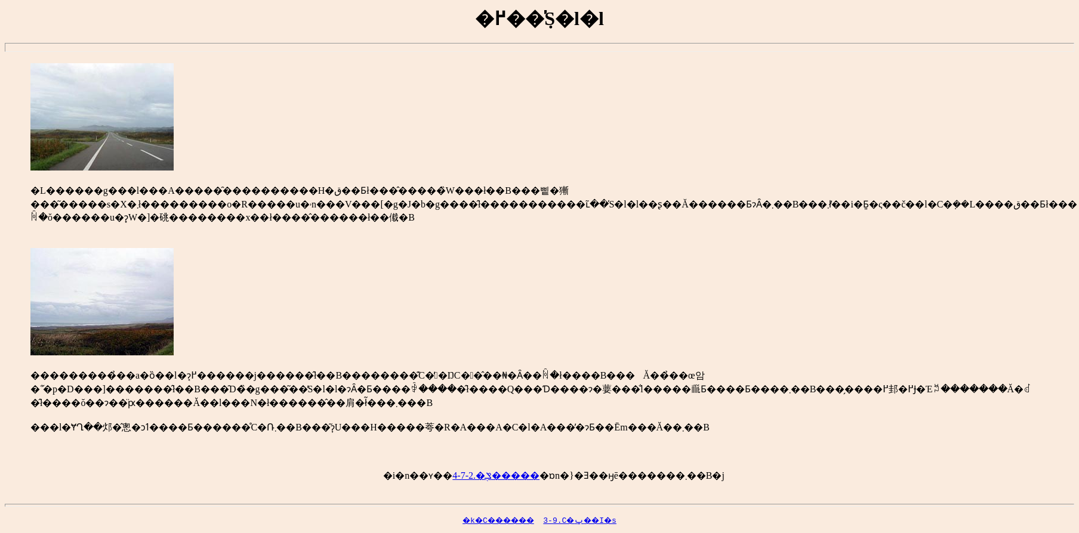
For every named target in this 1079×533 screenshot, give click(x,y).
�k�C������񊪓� (472, 520)
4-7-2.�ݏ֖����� (496, 475)
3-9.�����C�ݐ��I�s (590, 520)
